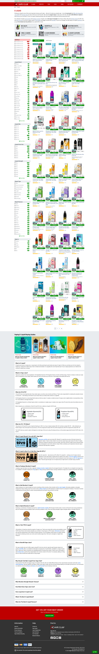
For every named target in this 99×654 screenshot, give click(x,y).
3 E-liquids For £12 (21, 47)
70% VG (21, 135)
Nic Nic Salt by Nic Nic (63, 297)
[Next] (61, 328)
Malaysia (21, 246)
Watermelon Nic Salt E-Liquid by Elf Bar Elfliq (78, 132)
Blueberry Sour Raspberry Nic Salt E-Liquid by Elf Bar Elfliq (78, 60)
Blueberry (21, 207)
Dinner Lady (21, 73)
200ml (21, 155)
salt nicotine (27, 18)
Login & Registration (36, 630)
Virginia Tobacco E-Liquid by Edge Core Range (65, 155)
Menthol (21, 224)
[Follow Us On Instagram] (60, 637)
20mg (21, 176)
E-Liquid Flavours (74, 33)
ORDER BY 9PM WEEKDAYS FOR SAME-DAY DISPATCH (25, 1)
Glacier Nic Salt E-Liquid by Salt (38, 298)
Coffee (21, 213)
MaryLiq (21, 98)
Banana (21, 205)
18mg (21, 174)
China (21, 243)
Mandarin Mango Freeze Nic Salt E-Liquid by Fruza (65, 60)
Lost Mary (21, 96)
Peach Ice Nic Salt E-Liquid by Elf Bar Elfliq (77, 227)
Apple (21, 203)
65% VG (21, 133)
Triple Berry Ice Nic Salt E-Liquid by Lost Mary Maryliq (64, 250)
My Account (76, 1)
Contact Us (34, 626)
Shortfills (48, 26)
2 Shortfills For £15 (21, 53)
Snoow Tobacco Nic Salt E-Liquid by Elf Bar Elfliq (77, 180)
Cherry (21, 211)
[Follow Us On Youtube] (57, 637)
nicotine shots (20, 551)
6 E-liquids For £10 (21, 51)
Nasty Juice (21, 100)
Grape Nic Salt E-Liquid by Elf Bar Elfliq (78, 203)
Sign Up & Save (49, 615)
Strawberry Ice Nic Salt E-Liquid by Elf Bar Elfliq (38, 155)
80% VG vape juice (78, 458)
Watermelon (21, 234)
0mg (21, 163)
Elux (21, 84)
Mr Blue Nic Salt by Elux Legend (38, 274)
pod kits (45, 439)
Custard (21, 217)
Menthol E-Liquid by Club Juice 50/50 (64, 321)
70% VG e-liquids (73, 456)
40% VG (21, 127)
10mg (21, 170)
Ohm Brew (21, 103)
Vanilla (21, 232)
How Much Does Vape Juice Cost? (25, 587)
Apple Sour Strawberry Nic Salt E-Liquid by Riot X (38, 60)
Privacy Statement (18, 630)
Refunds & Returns (36, 635)
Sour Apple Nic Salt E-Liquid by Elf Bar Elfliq (39, 321)
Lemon (21, 220)
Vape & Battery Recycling (19, 633)
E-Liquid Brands (50, 33)
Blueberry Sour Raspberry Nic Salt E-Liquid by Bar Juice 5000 (65, 274)
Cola (21, 215)
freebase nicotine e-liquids (43, 468)
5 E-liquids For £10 (21, 49)
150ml (21, 153)
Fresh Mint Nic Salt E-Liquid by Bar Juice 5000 (77, 83)
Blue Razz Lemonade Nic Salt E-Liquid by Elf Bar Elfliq (65, 107)
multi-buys (79, 20)
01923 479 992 (58, 633)
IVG (21, 90)
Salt (21, 113)
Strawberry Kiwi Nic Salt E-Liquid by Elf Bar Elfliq (64, 132)
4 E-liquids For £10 (21, 41)
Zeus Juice (21, 118)
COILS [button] (55, 4)
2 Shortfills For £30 (21, 58)
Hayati (21, 86)
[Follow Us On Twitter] (54, 637)
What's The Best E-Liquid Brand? (25, 597)
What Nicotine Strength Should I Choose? (27, 582)
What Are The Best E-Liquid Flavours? (26, 602)
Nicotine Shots (73, 26)
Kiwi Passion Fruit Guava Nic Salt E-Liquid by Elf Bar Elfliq (52, 155)
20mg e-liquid (43, 488)
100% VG (21, 139)
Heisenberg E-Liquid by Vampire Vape (50, 107)
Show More (22, 120)
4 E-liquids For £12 (21, 45)
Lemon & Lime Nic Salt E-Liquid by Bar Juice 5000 (38, 180)
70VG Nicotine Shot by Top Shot (51, 83)
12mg (21, 172)
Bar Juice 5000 (21, 65)
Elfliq (74, 13)
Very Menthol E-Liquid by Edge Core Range (64, 83)
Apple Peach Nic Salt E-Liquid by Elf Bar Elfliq (52, 274)
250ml (21, 157)
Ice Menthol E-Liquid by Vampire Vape (51, 321)
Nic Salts (24, 26)
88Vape (21, 64)
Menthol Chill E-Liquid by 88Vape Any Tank (38, 132)
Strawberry (21, 228)
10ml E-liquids (25, 33)
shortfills (54, 20)
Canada (21, 241)
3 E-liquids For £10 (21, 43)
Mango (21, 222)
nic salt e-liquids (62, 487)
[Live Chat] (95, 652)
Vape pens (41, 439)
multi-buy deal (41, 565)
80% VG (21, 137)
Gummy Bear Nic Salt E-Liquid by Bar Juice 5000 (51, 298)
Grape (21, 218)
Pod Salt (21, 107)
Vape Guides (34, 628)
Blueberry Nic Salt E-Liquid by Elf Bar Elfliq (65, 203)
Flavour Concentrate (21, 185)
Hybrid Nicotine (21, 189)
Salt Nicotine (21, 194)
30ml (21, 148)
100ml (21, 152)
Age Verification (35, 631)
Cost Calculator (35, 633)
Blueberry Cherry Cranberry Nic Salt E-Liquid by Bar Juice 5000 (52, 203)
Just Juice (21, 92)
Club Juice (21, 67)
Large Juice (21, 94)
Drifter (21, 77)
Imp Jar (21, 88)
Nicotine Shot (21, 192)
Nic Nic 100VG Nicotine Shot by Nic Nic (78, 155)
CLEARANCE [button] (80, 4)
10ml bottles (38, 20)
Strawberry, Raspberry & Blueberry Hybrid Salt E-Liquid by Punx (77, 274)
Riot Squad (78, 13)
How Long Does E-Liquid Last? (24, 592)
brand (33, 565)
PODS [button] (49, 4)
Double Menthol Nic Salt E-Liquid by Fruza (51, 60)
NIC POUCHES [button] (70, 4)
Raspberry (21, 226)
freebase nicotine (36, 18)
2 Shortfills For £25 (21, 56)
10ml (21, 146)
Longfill (21, 190)
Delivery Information (18, 628)
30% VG (21, 126)
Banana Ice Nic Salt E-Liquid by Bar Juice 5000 (65, 180)
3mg (21, 164)
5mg (21, 166)
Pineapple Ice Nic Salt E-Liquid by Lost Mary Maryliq (77, 321)
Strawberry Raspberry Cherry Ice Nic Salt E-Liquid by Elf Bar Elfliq (78, 108)
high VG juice (19, 20)
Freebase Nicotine (21, 187)
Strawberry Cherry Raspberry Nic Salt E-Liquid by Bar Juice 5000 (39, 83)
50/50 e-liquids (74, 18)
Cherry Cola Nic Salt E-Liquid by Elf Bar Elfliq (78, 298)
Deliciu (21, 71)
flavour (18, 16)
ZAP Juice (21, 117)
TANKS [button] (62, 4)
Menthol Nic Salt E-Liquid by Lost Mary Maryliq (78, 250)
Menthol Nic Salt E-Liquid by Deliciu (39, 250)
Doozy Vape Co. (21, 75)
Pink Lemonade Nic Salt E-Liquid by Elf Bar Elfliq (51, 227)
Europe (21, 244)
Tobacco (21, 230)
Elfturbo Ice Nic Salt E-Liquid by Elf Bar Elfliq (39, 227)
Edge (21, 81)
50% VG (21, 129)
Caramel (21, 209)
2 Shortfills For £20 (21, 54)
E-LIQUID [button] (33, 4)
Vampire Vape (25, 14)
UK (21, 248)
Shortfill (21, 196)
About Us (16, 626)
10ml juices (57, 531)
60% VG (21, 131)
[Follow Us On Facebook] (51, 637)
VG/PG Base (21, 198)
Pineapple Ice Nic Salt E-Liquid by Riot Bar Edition (64, 227)
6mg (21, 168)
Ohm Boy (21, 101)
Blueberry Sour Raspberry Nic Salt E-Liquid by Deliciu (39, 107)
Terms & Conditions (18, 631)
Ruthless (21, 111)
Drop (21, 79)
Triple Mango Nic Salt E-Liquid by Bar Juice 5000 (51, 180)
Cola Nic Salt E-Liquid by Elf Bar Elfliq (51, 250)
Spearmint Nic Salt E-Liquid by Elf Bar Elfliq (38, 203)
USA (21, 250)
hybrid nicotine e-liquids (43, 507)
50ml (21, 150)
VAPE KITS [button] (41, 4)
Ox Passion (21, 105)
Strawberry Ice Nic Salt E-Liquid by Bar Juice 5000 (51, 132)
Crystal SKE (21, 69)
